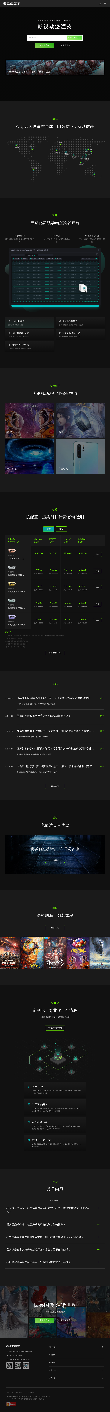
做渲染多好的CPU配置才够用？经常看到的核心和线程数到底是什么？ (56, 748)
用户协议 (31, 1392)
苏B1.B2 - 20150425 (28, 1396)
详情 (102, 698)
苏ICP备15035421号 (44, 1396)
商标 (7, 1392)
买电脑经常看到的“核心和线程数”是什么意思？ (35, 754)
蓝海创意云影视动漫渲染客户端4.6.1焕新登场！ (44, 715)
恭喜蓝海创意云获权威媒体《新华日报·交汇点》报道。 (37, 772)
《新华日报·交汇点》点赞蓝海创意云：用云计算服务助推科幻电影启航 (56, 766)
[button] (2, 951)
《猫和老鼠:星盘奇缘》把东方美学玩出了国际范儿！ (37, 704)
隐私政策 (19, 1392)
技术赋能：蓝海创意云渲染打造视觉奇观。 (33, 737)
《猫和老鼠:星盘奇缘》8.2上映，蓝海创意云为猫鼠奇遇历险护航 (53, 698)
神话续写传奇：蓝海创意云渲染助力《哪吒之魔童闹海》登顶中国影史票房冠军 (56, 731)
